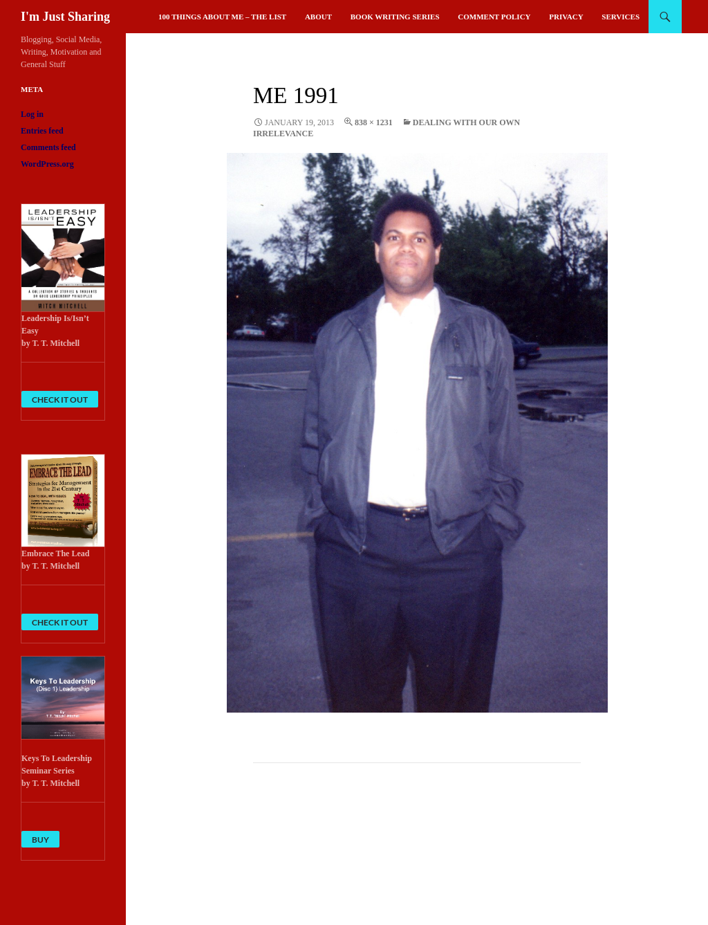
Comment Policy (494, 16)
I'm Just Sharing (65, 17)
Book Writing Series (395, 16)
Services (621, 16)
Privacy (566, 16)
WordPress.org (47, 164)
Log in (32, 114)
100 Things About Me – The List (222, 16)
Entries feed (42, 131)
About (318, 16)
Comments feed (48, 147)
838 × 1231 (374, 122)
